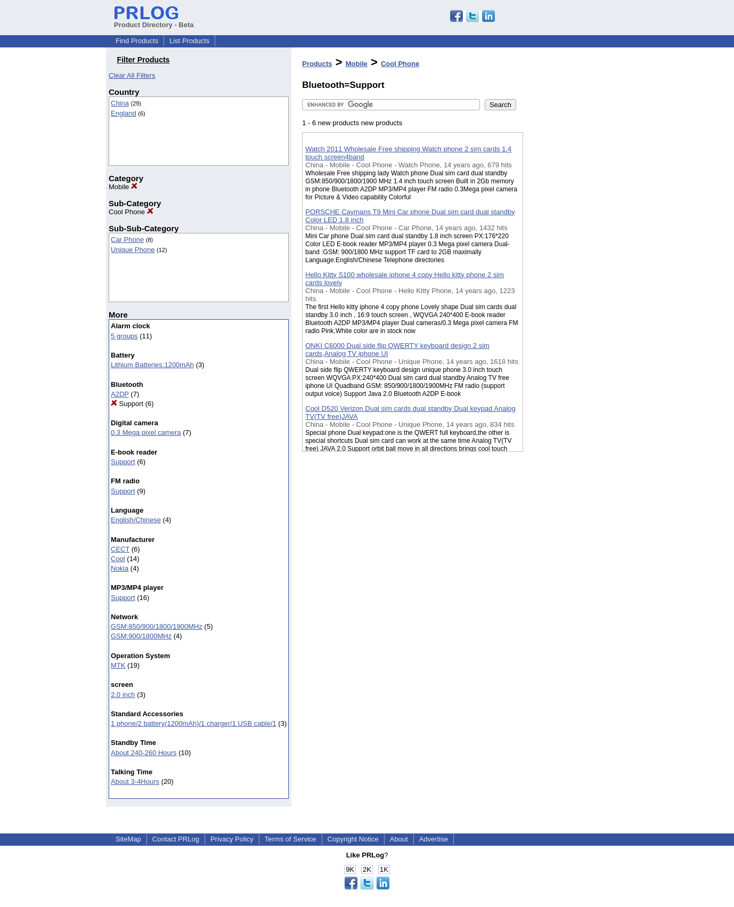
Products (317, 64)
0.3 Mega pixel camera (146, 432)
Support (127, 404)
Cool (118, 559)
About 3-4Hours (135, 781)
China (120, 103)
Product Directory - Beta (154, 21)
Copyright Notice (353, 839)
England (123, 113)
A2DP (120, 394)
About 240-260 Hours (144, 753)
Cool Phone (131, 212)
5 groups (124, 336)
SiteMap (128, 839)
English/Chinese (136, 520)
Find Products (137, 41)
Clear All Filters (132, 75)
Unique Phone (132, 250)
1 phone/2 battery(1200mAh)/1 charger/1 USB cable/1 (193, 723)
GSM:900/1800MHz (141, 636)
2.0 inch (123, 695)
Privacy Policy (232, 839)
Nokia (119, 568)
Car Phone (127, 240)
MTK (118, 665)
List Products (189, 41)
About (399, 839)
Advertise (433, 839)
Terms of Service (290, 839)
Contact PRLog (175, 839)
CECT (120, 549)
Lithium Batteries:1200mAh (152, 365)
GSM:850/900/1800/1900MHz (156, 626)
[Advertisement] (576, 276)
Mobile (123, 187)
